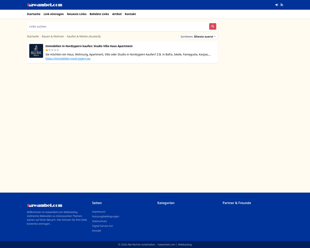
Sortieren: (198, 36)
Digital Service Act (102, 226)
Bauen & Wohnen (53, 36)
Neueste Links (76, 14)
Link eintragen (54, 14)
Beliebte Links (99, 14)
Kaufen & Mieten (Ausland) (84, 36)
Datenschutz (99, 221)
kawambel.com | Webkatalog (175, 244)
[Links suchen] (118, 26)
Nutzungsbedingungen (105, 216)
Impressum (98, 211)
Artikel (117, 14)
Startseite (34, 14)
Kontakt (130, 14)
